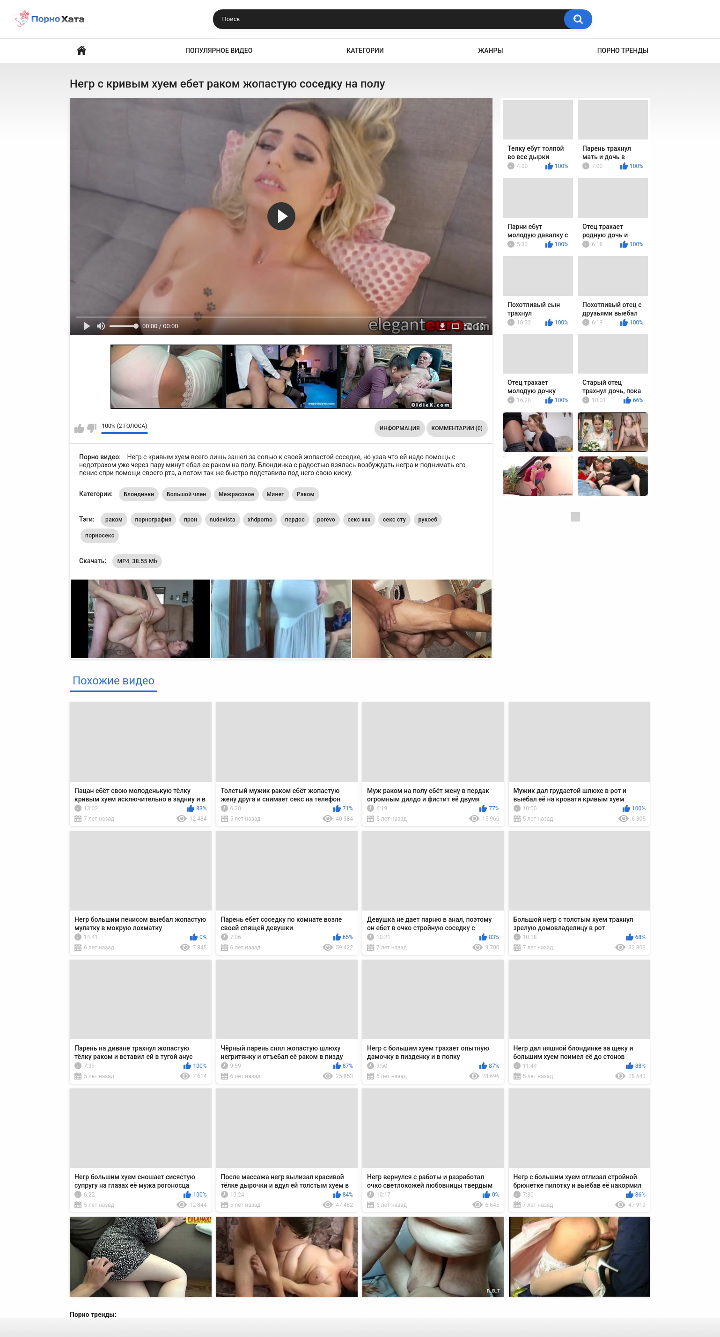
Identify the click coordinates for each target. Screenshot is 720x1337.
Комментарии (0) (457, 428)
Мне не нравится (91, 428)
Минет (276, 494)
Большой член (186, 494)
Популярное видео (218, 50)
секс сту (394, 519)
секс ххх (359, 519)
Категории (365, 50)
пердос (295, 519)
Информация (400, 428)
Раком (306, 494)
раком (114, 519)
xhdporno (260, 519)
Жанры (490, 50)
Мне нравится (79, 428)
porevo (326, 519)
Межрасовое (236, 494)
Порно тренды (622, 50)
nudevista (222, 519)
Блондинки (139, 494)
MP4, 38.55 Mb (137, 561)
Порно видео (81, 51)
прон (190, 519)
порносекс (99, 535)
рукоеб (428, 519)
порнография (153, 519)
